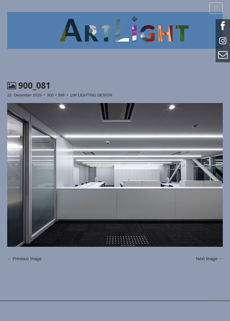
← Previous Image (24, 258)
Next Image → (209, 258)
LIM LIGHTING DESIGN (91, 95)
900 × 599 (55, 95)
